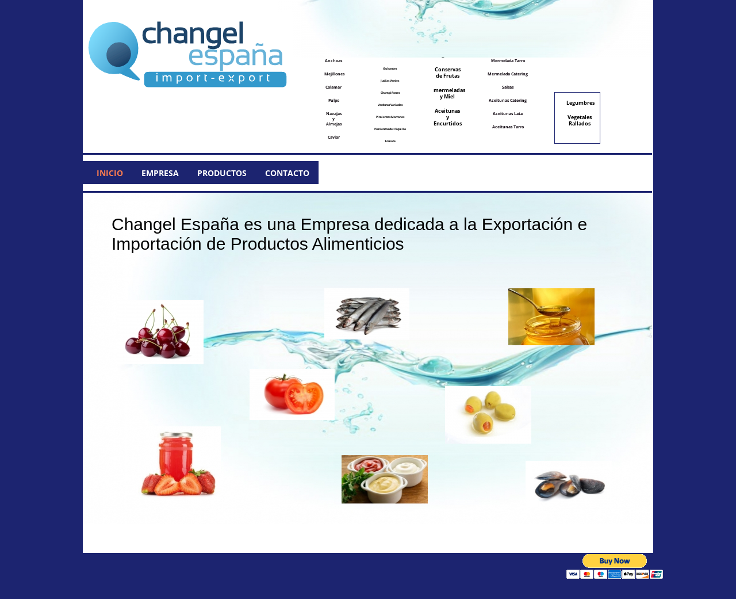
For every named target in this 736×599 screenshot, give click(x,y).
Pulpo (333, 100)
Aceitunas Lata (508, 113)
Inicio (110, 172)
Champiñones (390, 92)
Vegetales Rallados (580, 120)
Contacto (287, 172)
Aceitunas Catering (508, 100)
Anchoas (333, 60)
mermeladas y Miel (448, 93)
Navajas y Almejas (334, 119)
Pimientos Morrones (390, 117)
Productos (222, 172)
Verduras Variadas (390, 104)
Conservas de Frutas (448, 72)
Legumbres (580, 102)
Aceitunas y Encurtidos (448, 117)
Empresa (160, 172)
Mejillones (334, 74)
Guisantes (390, 68)
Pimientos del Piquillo (390, 129)
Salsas (507, 87)
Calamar (333, 87)
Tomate (390, 141)
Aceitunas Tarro (508, 126)
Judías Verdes (390, 80)
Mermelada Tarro (508, 60)
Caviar (334, 137)
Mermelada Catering (508, 74)
